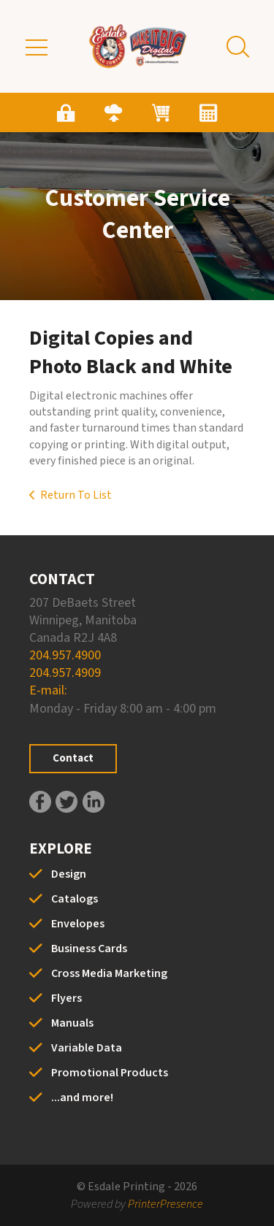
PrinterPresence (165, 1204)
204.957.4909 (65, 673)
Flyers (66, 998)
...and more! (82, 1097)
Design (68, 874)
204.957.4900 (65, 655)
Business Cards (89, 948)
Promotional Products (109, 1073)
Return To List (76, 495)
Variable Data (86, 1048)
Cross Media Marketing (109, 973)
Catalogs (74, 899)
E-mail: (48, 690)
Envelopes (77, 924)
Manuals (72, 1023)
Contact (73, 758)
